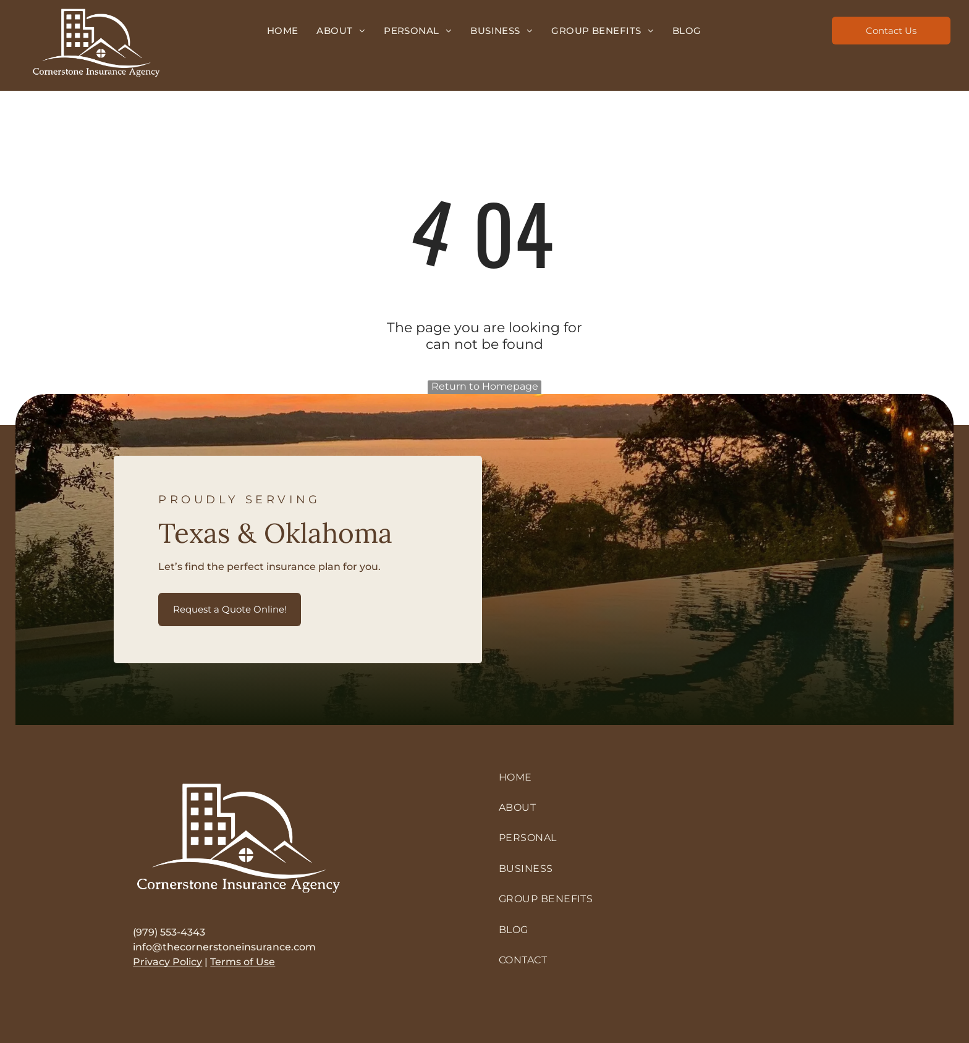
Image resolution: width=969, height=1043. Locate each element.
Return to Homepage (484, 386)
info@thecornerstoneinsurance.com (224, 947)
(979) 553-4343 (169, 932)
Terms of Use (242, 962)
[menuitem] (283, 30)
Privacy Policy (167, 962)
